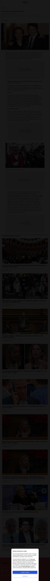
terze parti (33, 559)
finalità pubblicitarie (26, 566)
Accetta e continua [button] (25, 572)
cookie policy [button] (30, 556)
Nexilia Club (25, 576)
